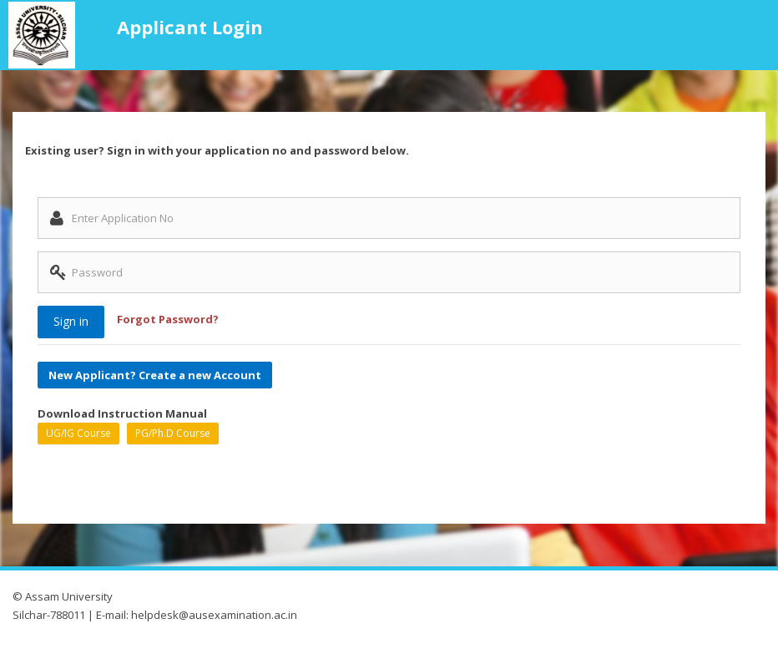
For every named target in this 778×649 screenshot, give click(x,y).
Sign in (70, 321)
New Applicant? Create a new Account (154, 374)
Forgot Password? (168, 319)
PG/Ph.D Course (172, 433)
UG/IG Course (78, 433)
